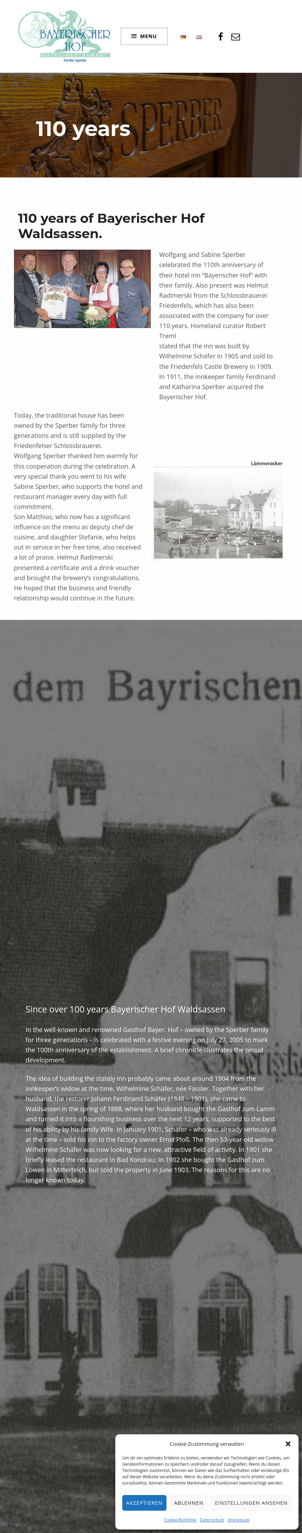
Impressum (239, 1520)
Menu (148, 35)
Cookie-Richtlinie (180, 1520)
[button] (288, 1443)
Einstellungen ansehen (251, 1502)
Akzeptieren (144, 1502)
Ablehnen (188, 1502)
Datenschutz (212, 1520)
